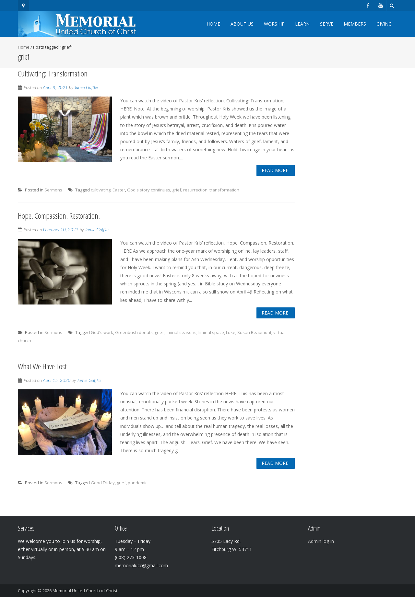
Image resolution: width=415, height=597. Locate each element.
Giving (384, 24)
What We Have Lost (42, 366)
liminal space (211, 332)
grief (176, 190)
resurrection (195, 190)
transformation (224, 190)
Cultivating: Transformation (53, 73)
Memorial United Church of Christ (85, 590)
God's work (102, 332)
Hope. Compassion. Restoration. (59, 215)
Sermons (53, 190)
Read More (275, 170)
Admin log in (321, 541)
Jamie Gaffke (86, 87)
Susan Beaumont (254, 332)
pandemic (137, 483)
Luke (230, 332)
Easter (119, 190)
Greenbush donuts (134, 332)
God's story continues (148, 190)
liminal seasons (181, 332)
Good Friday (103, 483)
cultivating (101, 190)
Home (213, 24)
